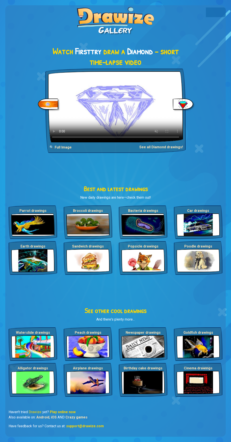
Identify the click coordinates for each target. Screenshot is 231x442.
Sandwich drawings (88, 246)
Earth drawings (32, 246)
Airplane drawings (88, 368)
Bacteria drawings (143, 211)
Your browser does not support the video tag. (115, 106)
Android (42, 417)
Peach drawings (88, 332)
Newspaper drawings (143, 332)
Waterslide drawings (33, 332)
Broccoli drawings (88, 211)
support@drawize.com (85, 426)
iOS (54, 417)
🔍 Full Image (60, 147)
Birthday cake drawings (143, 368)
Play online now (63, 412)
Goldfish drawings (198, 332)
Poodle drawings (198, 246)
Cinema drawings (198, 368)
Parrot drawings (33, 211)
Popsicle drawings (143, 246)
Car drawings (198, 211)
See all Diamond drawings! (161, 147)
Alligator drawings (33, 368)
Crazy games (76, 417)
